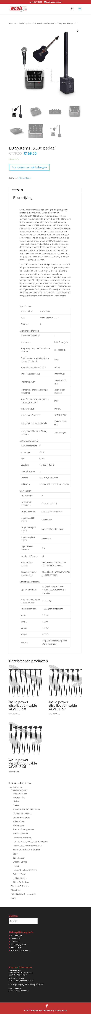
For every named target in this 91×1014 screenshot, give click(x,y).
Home (11, 23)
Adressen (15, 941)
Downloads (16, 938)
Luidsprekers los (20, 878)
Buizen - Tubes (19, 874)
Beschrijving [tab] (17, 189)
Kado (13, 898)
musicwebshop (21, 23)
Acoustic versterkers (22, 813)
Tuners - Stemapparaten (24, 829)
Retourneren (16, 947)
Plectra (16, 866)
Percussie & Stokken (20, 886)
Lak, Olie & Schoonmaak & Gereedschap (30, 841)
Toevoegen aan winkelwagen (29, 167)
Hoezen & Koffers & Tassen (25, 870)
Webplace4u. (36, 1010)
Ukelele (16, 801)
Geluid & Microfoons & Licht (23, 894)
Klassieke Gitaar (20, 793)
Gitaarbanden (19, 858)
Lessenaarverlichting (22, 837)
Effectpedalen (50, 23)
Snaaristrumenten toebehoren (26, 809)
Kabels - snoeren (20, 833)
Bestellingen (16, 935)
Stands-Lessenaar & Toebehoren (27, 845)
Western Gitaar (19, 797)
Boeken (16, 805)
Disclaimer (47, 1010)
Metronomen (18, 825)
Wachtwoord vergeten (20, 950)
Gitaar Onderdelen (21, 882)
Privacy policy (60, 1010)
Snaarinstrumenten (36, 23)
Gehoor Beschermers (22, 817)
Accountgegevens (18, 944)
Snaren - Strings (20, 862)
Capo (15, 854)
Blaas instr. (16, 890)
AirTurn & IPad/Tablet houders (26, 849)
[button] (77, 31)
